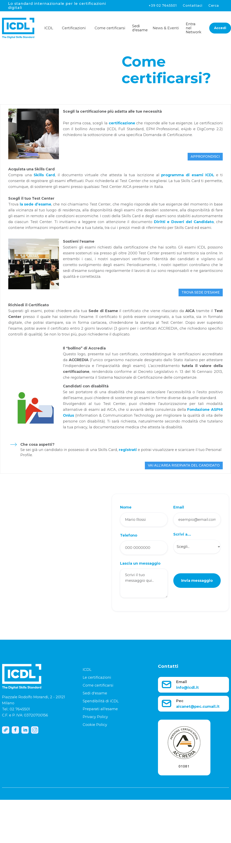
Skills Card (44, 175)
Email (178, 507)
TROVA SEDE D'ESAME (201, 292)
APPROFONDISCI (205, 156)
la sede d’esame (35, 204)
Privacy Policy (95, 717)
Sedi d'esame (140, 28)
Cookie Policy (95, 724)
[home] (22, 28)
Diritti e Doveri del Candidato (184, 222)
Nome (126, 507)
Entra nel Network (193, 28)
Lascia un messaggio (140, 563)
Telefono (128, 535)
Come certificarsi (98, 685)
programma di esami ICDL (187, 175)
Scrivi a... (182, 534)
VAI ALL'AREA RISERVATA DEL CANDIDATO (184, 465)
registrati (128, 450)
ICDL (87, 669)
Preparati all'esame (100, 709)
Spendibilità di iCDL (101, 701)
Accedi (220, 28)
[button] (50, 27)
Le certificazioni (97, 677)
